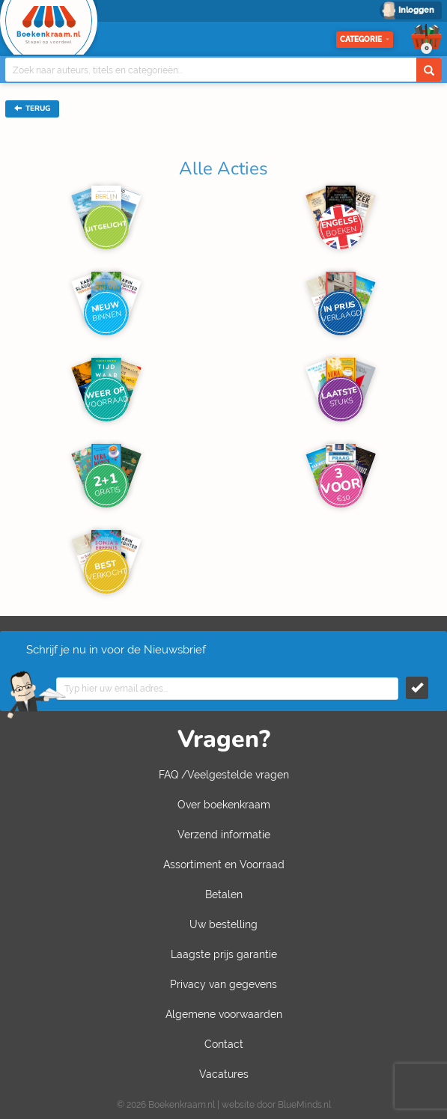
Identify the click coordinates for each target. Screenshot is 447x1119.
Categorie (364, 39)
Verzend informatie (223, 835)
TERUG (32, 108)
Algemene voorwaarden (223, 1014)
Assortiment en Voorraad (224, 864)
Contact (223, 1044)
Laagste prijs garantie (224, 954)
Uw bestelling (223, 924)
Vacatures (224, 1074)
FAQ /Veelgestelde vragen (224, 775)
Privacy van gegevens (223, 984)
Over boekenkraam (223, 805)
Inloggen (416, 10)
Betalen (224, 894)
